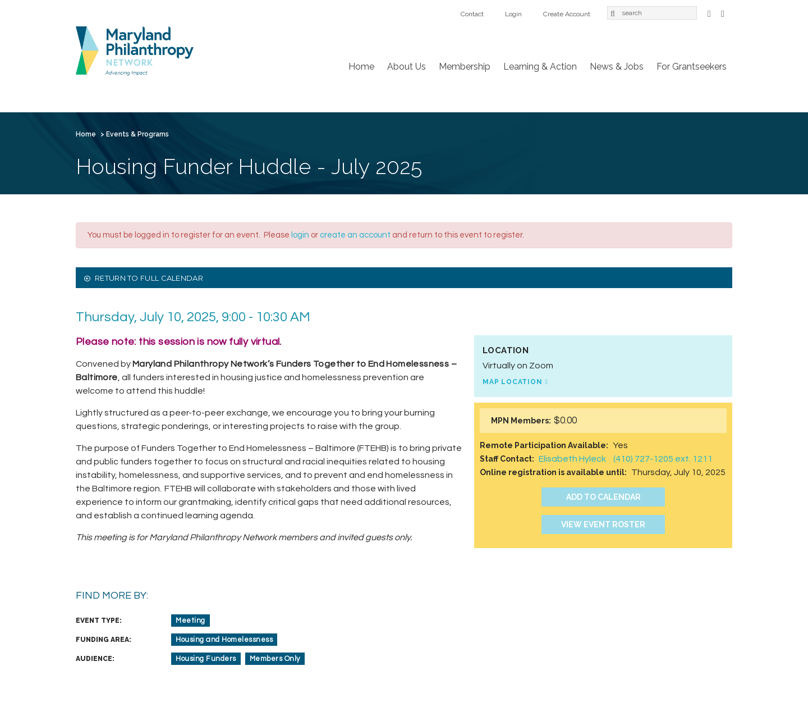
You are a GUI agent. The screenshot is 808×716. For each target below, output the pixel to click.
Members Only (275, 659)
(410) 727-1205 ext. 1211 (663, 458)
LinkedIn (722, 13)
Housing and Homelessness (224, 640)
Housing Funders (206, 659)
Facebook (709, 13)
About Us (406, 66)
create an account (355, 235)
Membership (464, 66)
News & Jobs (617, 66)
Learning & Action (540, 66)
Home (361, 66)
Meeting (190, 620)
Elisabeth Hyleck (572, 458)
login (300, 235)
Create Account (566, 14)
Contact (472, 14)
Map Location (513, 382)
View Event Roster (603, 524)
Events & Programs (137, 134)
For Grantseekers (691, 66)
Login (513, 14)
